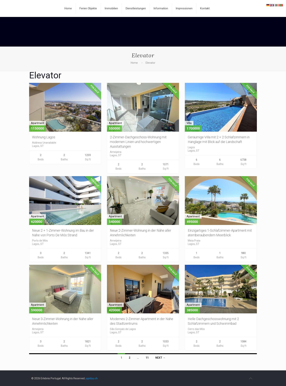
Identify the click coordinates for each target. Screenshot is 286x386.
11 (147, 357)
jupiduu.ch (92, 378)
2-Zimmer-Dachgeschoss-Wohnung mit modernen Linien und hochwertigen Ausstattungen (138, 141)
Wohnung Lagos (43, 137)
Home (134, 62)
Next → (160, 357)
